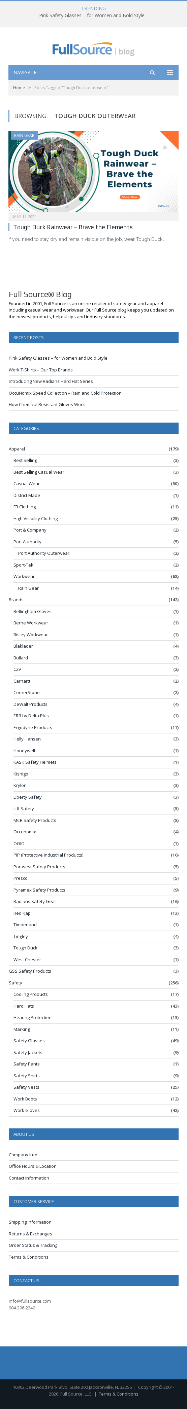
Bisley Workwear (30, 634)
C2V (17, 669)
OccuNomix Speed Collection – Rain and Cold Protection (65, 393)
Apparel (17, 449)
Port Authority (27, 542)
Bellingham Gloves (32, 611)
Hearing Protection (32, 1017)
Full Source (55, 303)
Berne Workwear (30, 623)
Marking (21, 1029)
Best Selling (25, 460)
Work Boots (25, 1099)
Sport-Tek (23, 565)
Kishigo (20, 774)
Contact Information (29, 1178)
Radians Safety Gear (34, 901)
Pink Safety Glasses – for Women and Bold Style (92, 15)
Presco (20, 878)
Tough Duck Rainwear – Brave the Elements (73, 226)
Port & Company (29, 530)
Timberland (25, 925)
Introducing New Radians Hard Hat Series (51, 381)
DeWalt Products (30, 704)
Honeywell (24, 751)
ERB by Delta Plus (31, 716)
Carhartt (21, 681)
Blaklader (23, 646)
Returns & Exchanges (30, 1234)
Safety (15, 983)
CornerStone (26, 692)
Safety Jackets (27, 1052)
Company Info (23, 1155)
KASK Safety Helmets (35, 762)
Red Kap (22, 913)
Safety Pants (26, 1064)
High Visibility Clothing (35, 518)
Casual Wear (26, 483)
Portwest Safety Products (39, 867)
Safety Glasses (29, 1041)
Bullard (20, 658)
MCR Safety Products (34, 820)
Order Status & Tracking (33, 1245)
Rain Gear (24, 135)
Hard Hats (23, 1006)
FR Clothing (24, 507)
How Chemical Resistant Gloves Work (47, 404)
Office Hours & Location (33, 1166)
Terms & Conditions (29, 1257)
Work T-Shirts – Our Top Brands (41, 370)
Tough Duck (25, 948)
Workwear (24, 576)
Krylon (20, 785)
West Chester (27, 959)
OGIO (19, 843)
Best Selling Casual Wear (38, 472)
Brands (16, 600)
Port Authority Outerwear (43, 553)
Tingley (20, 936)
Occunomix (24, 832)
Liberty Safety (27, 797)
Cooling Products (30, 994)
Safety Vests (26, 1087)
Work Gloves (26, 1110)
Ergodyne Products (32, 727)
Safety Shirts (26, 1076)
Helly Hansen (27, 739)
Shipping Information (30, 1222)
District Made (26, 495)
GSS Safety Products (30, 971)
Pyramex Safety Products (39, 890)
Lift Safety (23, 808)
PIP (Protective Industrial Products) (48, 855)
